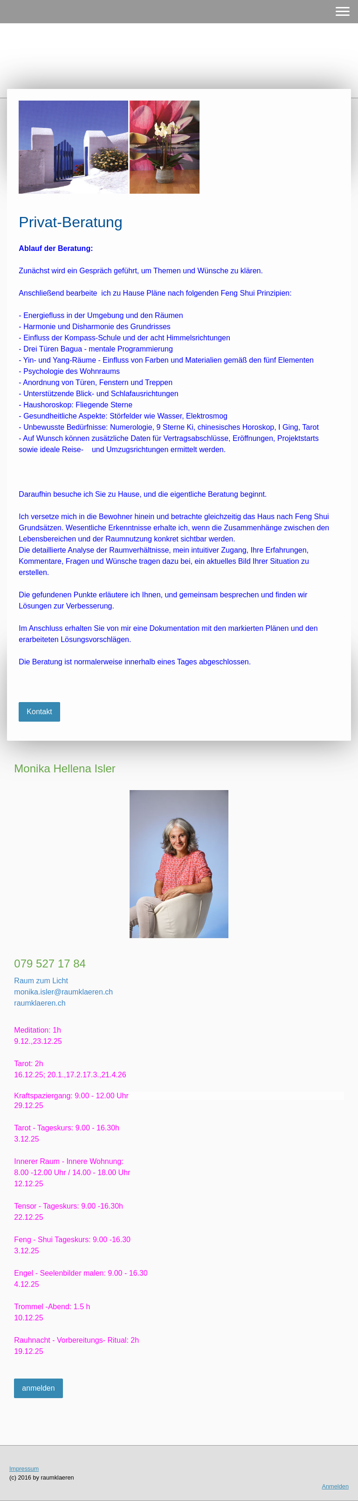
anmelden (38, 1388)
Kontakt (39, 712)
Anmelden (335, 1486)
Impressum (24, 1468)
